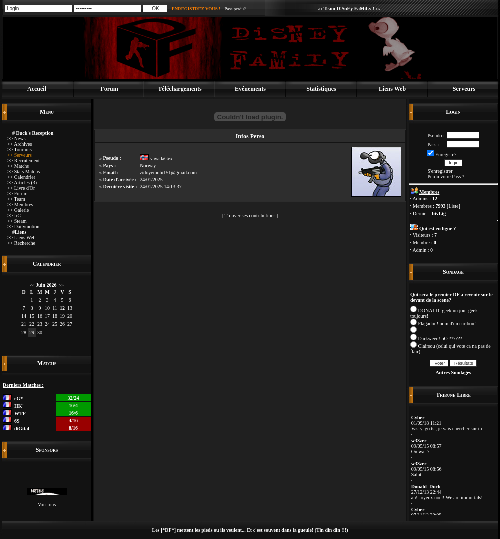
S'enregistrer (439, 171)
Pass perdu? (235, 9)
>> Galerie (18, 210)
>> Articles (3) (22, 183)
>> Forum (17, 193)
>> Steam (17, 221)
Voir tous (47, 505)
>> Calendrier (21, 177)
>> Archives (19, 144)
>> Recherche (21, 243)
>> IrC (14, 215)
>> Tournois (19, 149)
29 (31, 333)
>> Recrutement (23, 161)
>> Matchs (18, 166)
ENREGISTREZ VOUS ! (196, 9)
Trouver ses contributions (249, 215)
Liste (453, 206)
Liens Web (392, 89)
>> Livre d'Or (21, 188)
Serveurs (464, 89)
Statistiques (321, 89)
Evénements (250, 89)
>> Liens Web (21, 237)
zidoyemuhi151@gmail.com (168, 173)
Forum (109, 89)
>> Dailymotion (23, 227)
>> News (16, 139)
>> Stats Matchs (23, 171)
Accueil (36, 89)
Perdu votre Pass (444, 177)
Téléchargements (179, 89)
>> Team (16, 199)
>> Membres (20, 205)
